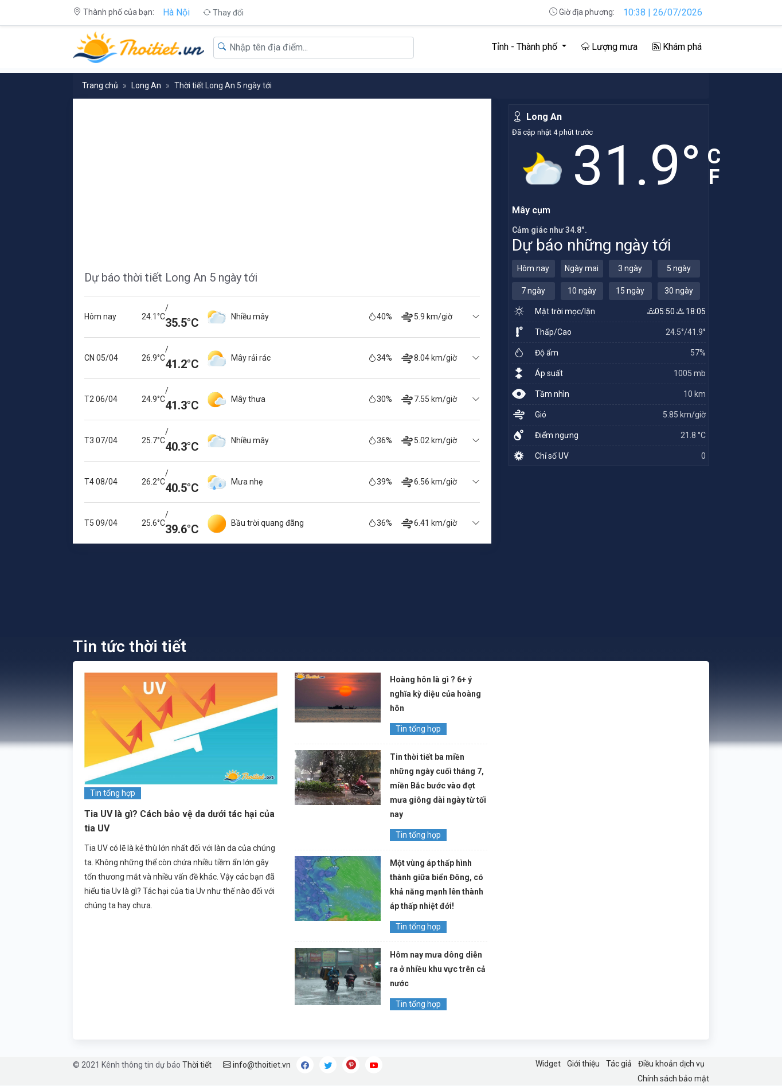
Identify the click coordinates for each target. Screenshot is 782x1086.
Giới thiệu (583, 1063)
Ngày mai (582, 268)
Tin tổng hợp (112, 793)
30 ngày (678, 290)
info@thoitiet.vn (257, 1064)
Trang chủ (100, 85)
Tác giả (619, 1063)
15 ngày (630, 290)
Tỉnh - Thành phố (526, 46)
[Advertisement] (282, 179)
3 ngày (630, 268)
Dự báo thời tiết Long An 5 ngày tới (170, 277)
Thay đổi (223, 12)
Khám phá (677, 46)
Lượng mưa (609, 46)
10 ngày (582, 290)
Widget (548, 1063)
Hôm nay (533, 268)
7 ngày (533, 290)
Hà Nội (176, 12)
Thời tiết (197, 1064)
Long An (146, 85)
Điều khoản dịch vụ (671, 1063)
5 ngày (679, 268)
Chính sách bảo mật (673, 1078)
